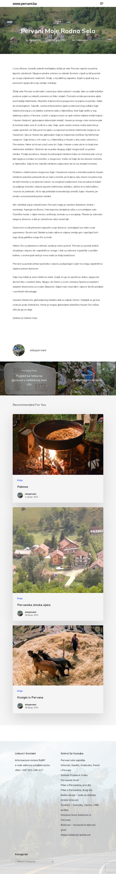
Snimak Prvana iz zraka (74, 775)
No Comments (79, 40)
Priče (58, 21)
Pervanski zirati (70, 780)
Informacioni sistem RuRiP (30, 760)
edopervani (35, 40)
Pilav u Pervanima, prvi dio (76, 785)
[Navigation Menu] (101, 3)
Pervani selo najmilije (73, 760)
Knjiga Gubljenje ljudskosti (75, 834)
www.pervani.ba (25, 3)
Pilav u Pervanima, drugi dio (76, 790)
